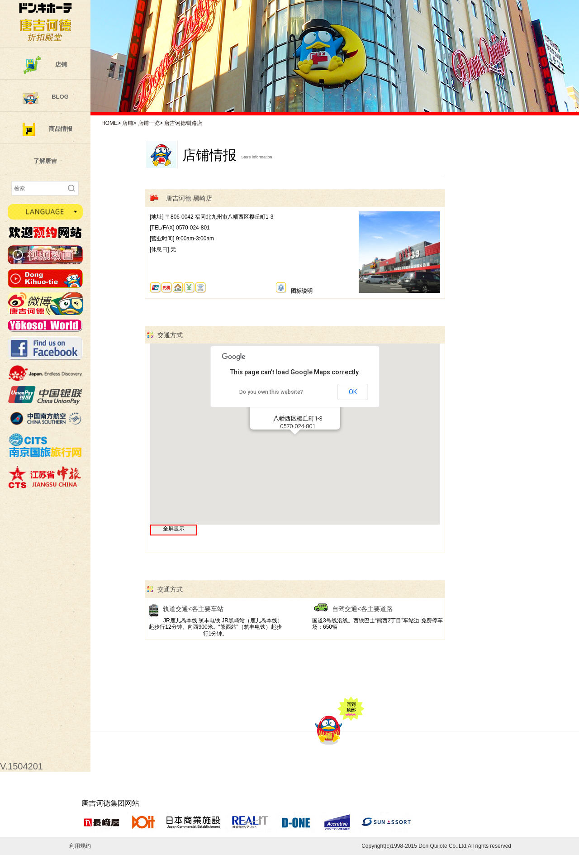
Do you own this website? (271, 392)
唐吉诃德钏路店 (183, 123)
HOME (109, 123)
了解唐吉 (45, 161)
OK (353, 392)
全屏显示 (174, 528)
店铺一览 (149, 123)
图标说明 (294, 288)
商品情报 (60, 128)
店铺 (61, 64)
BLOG (60, 96)
